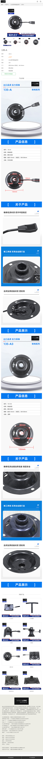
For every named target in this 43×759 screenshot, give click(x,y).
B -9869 (32, 618)
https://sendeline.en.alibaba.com (17, 747)
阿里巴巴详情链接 (9, 73)
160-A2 (11, 667)
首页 (2, 4)
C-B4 (11, 642)
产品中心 (7, 4)
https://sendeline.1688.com (16, 749)
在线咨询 (32, 757)
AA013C (32, 691)
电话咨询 (10, 757)
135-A (22, 4)
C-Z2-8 (11, 618)
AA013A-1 (11, 691)
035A (31, 642)
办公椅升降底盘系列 (15, 4)
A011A (31, 667)
